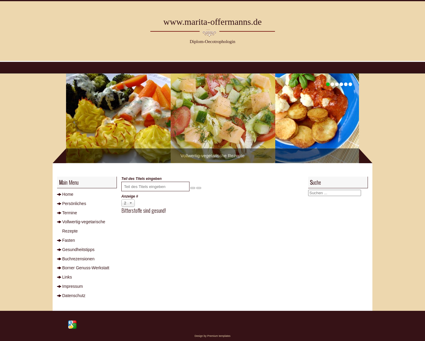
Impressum (72, 286)
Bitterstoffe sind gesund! (143, 210)
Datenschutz (73, 295)
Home (67, 194)
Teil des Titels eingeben (142, 179)
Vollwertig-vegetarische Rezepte (83, 226)
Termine (69, 212)
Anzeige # (129, 196)
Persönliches (74, 203)
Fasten (68, 240)
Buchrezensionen (78, 258)
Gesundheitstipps (78, 249)
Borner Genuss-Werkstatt (85, 267)
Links (67, 277)
